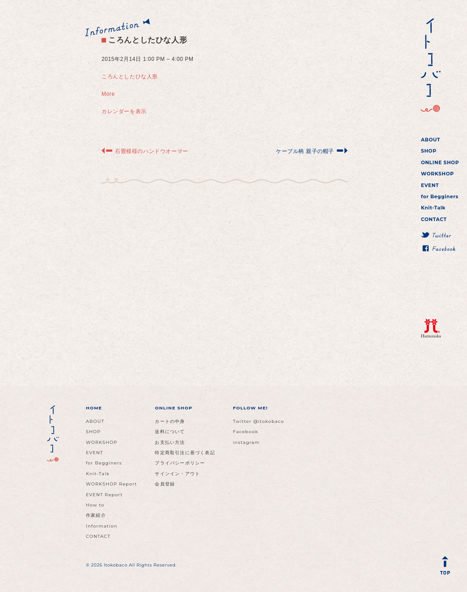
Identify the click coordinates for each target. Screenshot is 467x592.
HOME (94, 407)
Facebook (246, 431)
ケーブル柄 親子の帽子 (305, 151)
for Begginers (440, 197)
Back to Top (447, 567)
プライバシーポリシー (180, 462)
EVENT (430, 185)
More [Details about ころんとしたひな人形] (108, 94)
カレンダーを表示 (124, 111)
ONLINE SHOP (440, 163)
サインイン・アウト (177, 473)
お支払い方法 (170, 442)
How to (95, 505)
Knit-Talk (433, 208)
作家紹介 (96, 515)
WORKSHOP (437, 174)
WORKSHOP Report (111, 483)
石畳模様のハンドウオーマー (151, 151)
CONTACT (434, 219)
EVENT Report (104, 494)
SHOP (429, 151)
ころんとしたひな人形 (144, 40)
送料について (170, 431)
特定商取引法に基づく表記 (185, 452)
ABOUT (430, 140)
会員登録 (165, 483)
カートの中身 (170, 421)
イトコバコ (429, 65)
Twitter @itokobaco (258, 421)
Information (101, 526)
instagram (246, 442)
